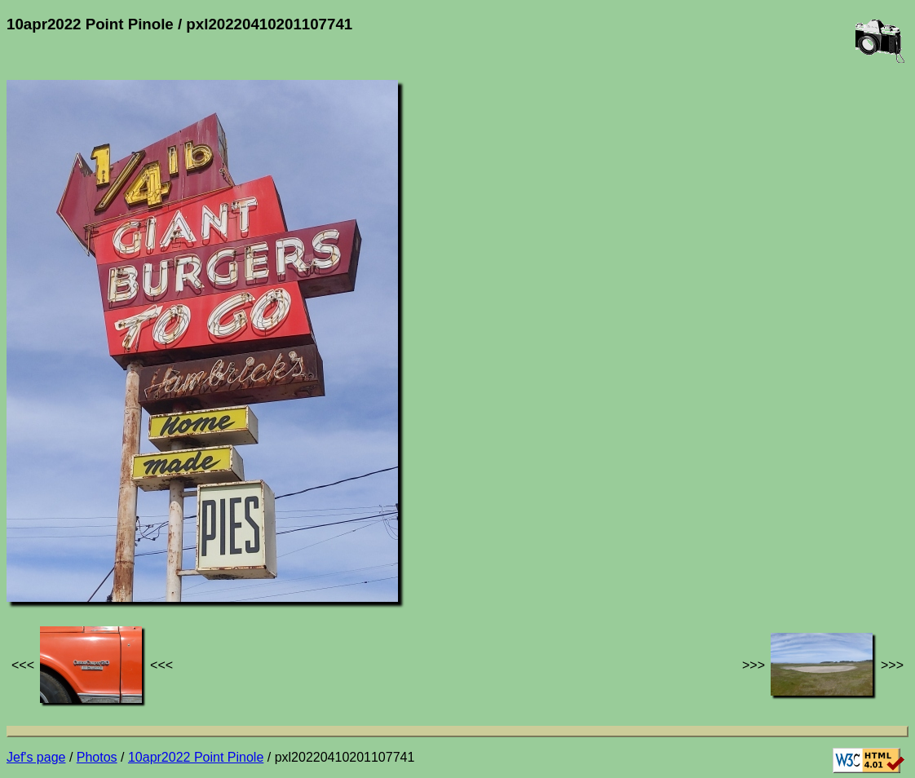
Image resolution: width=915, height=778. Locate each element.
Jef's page (36, 757)
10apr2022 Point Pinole (195, 757)
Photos (97, 757)
